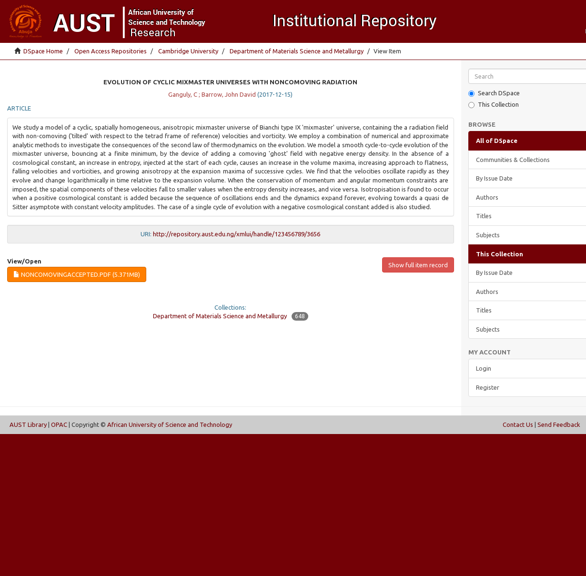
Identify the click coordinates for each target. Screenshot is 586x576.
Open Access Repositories (110, 51)
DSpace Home (43, 51)
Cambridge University (188, 51)
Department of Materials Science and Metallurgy (297, 51)
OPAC (59, 424)
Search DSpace (494, 93)
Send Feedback (558, 424)
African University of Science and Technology (169, 424)
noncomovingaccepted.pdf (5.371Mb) (76, 274)
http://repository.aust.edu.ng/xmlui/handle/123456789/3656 (236, 234)
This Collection (493, 104)
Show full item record (418, 265)
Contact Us (518, 424)
